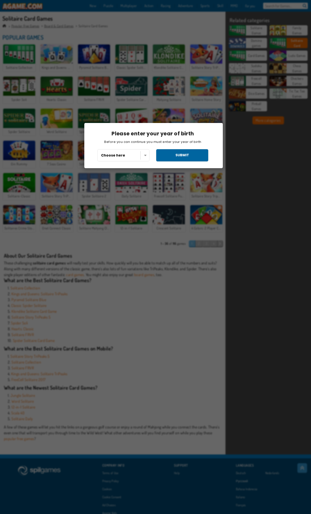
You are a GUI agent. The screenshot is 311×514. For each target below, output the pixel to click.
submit (182, 155)
